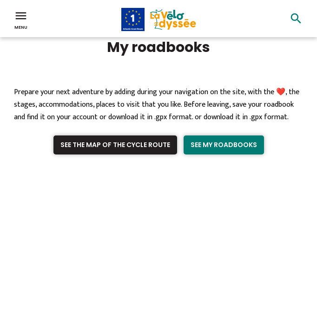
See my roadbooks (224, 144)
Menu (21, 19)
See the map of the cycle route (115, 144)
